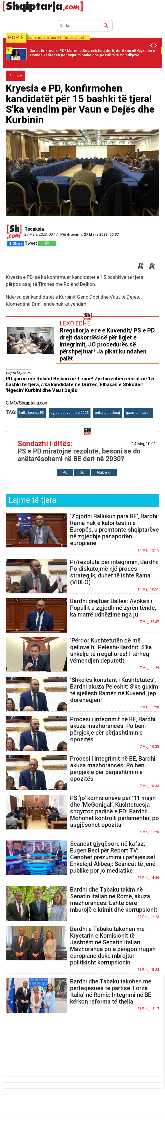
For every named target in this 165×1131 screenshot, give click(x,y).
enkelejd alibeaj (107, 413)
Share (15, 243)
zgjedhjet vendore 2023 (70, 413)
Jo (82, 472)
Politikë (15, 75)
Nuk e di (104, 472)
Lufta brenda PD (32, 413)
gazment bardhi (138, 413)
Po (65, 472)
